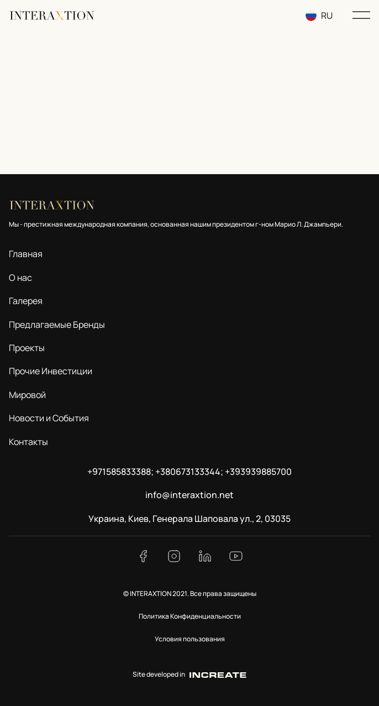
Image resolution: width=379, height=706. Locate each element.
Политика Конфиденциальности (190, 616)
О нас (20, 277)
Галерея (26, 301)
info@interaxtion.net (189, 495)
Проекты (27, 348)
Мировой (27, 395)
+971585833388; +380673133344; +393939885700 (189, 472)
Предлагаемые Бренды (57, 324)
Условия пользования (190, 639)
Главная (26, 254)
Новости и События (49, 418)
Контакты (28, 442)
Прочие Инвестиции (50, 371)
